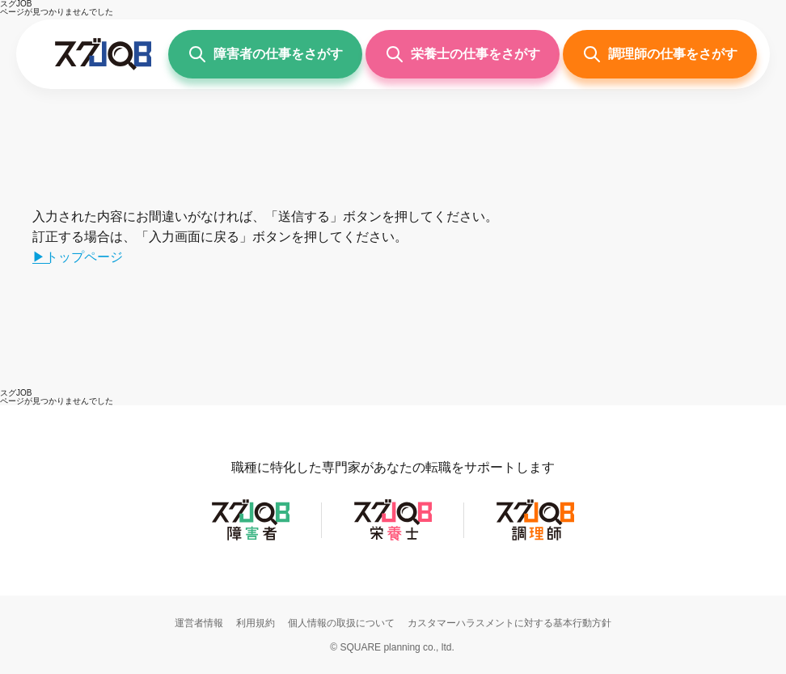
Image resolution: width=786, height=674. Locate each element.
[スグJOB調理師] (535, 539)
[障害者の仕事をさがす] (265, 54)
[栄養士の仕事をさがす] (463, 54)
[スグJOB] (16, 392)
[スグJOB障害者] (250, 539)
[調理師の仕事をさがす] (660, 54)
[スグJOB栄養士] (393, 539)
